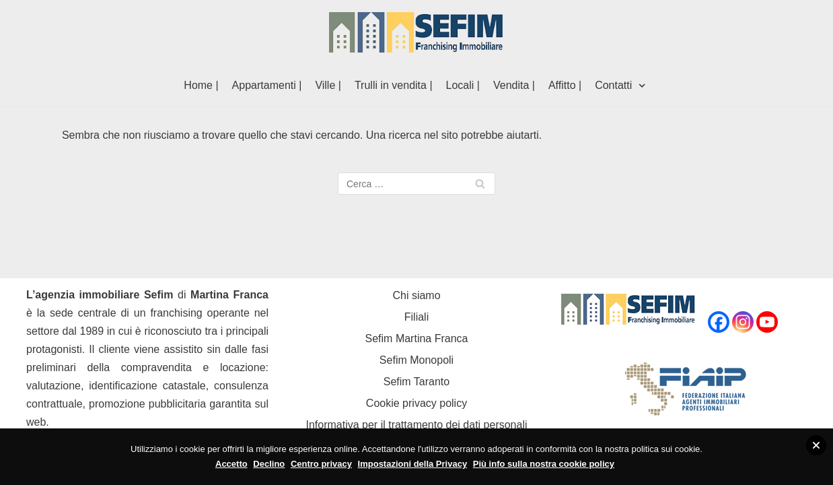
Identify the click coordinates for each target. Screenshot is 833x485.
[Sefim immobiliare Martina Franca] (416, 32)
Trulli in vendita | (394, 85)
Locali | (463, 85)
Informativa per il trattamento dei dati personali (416, 424)
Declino (269, 464)
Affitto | (564, 85)
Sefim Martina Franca (416, 338)
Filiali (416, 317)
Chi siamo (416, 295)
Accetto (231, 464)
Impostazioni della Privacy (413, 464)
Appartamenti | (267, 85)
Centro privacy (321, 464)
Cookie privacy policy (416, 403)
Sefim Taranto (416, 381)
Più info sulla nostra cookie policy (543, 464)
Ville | (328, 85)
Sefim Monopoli (416, 360)
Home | (201, 85)
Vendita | (514, 85)
